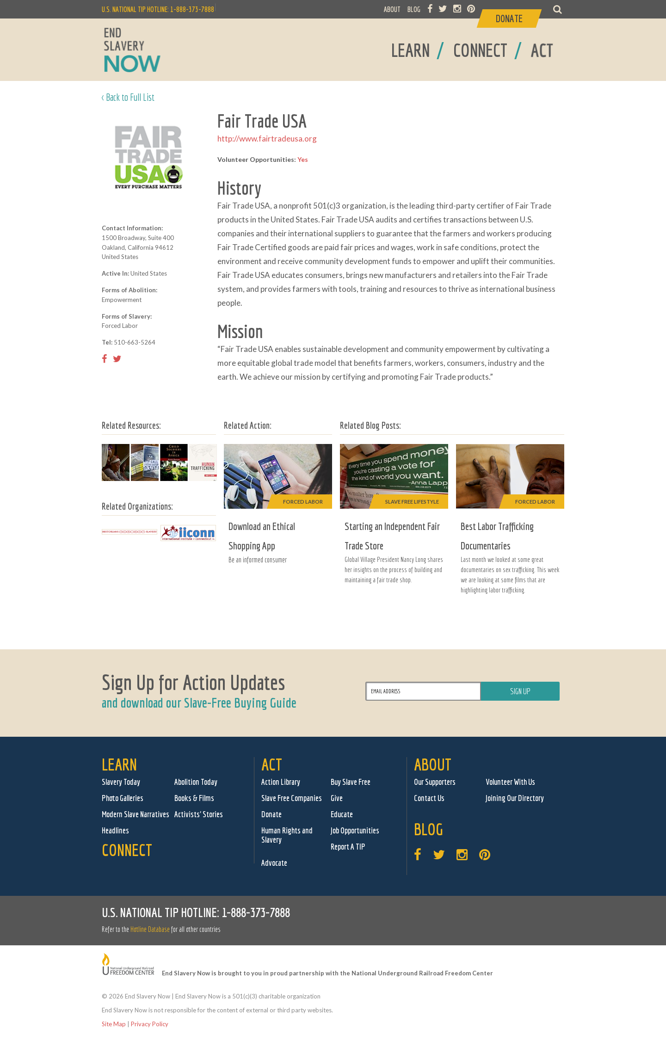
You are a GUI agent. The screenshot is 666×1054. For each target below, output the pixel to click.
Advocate (274, 863)
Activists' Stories (198, 814)
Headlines (115, 830)
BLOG (413, 9)
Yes (302, 159)
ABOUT (392, 9)
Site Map (114, 1024)
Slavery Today (121, 782)
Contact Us (429, 798)
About (432, 764)
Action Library (280, 782)
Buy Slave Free (350, 782)
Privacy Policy (149, 1024)
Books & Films (194, 798)
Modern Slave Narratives (135, 814)
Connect (127, 849)
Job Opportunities (355, 830)
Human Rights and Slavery (287, 835)
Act (271, 764)
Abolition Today (195, 782)
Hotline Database (150, 929)
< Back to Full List (128, 97)
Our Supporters (435, 782)
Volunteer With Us (510, 782)
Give (337, 798)
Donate (271, 814)
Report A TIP (348, 846)
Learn (119, 764)
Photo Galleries (122, 798)
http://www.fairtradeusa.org (267, 138)
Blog (428, 829)
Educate (342, 814)
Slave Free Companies (291, 798)
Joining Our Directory (515, 798)
